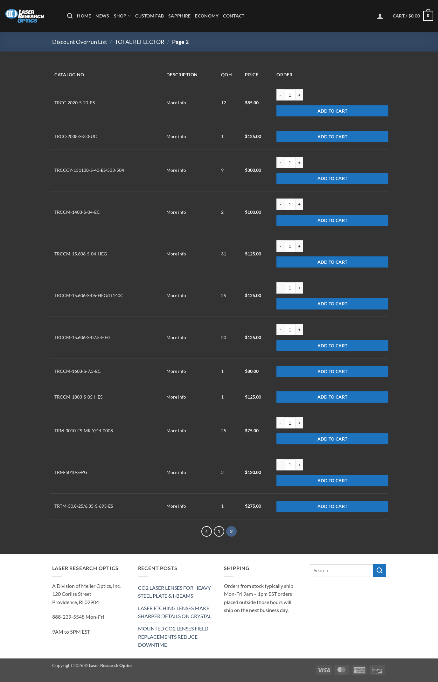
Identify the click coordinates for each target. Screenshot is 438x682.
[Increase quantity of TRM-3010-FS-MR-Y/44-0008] (299, 422)
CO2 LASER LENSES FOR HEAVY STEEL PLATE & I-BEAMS (174, 592)
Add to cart (332, 111)
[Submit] (379, 570)
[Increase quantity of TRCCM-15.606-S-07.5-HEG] (299, 329)
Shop (122, 16)
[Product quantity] (289, 95)
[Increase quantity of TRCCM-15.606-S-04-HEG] (299, 246)
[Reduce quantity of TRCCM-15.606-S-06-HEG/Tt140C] (280, 288)
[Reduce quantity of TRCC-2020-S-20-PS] (280, 95)
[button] (380, 16)
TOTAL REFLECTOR (139, 41)
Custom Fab (149, 15)
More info (176, 102)
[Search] (70, 16)
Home (84, 15)
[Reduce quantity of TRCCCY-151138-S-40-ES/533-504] (280, 162)
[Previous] (206, 531)
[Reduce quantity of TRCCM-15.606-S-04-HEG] (280, 246)
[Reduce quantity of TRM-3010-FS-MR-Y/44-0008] (280, 422)
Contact (233, 15)
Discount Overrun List (79, 41)
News (102, 15)
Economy (207, 15)
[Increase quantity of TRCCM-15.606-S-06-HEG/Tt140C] (299, 288)
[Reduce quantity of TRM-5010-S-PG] (280, 464)
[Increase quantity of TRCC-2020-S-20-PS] (299, 95)
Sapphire (179, 15)
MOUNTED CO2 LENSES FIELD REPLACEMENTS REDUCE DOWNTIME (173, 636)
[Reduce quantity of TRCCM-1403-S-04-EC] (280, 204)
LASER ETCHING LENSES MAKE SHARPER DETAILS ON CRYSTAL (175, 612)
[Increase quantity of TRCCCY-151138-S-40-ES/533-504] (299, 162)
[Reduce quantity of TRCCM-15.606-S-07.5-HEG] (280, 329)
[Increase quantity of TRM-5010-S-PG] (299, 464)
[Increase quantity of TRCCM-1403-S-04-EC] (299, 204)
